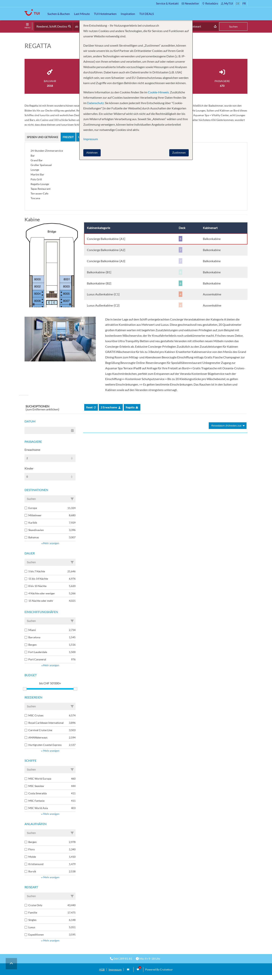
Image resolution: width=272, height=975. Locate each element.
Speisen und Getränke (42, 137)
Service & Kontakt (167, 3)
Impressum (115, 969)
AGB (102, 969)
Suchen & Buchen (58, 13)
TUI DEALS (146, 13)
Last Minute (82, 13)
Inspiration (128, 13)
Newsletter (190, 3)
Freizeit (68, 137)
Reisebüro (210, 3)
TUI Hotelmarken (105, 13)
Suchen (233, 26)
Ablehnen (92, 152)
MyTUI (227, 3)
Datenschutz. (95, 103)
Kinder (29, 468)
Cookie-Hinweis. (158, 92)
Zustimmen (179, 152)
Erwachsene (32, 449)
